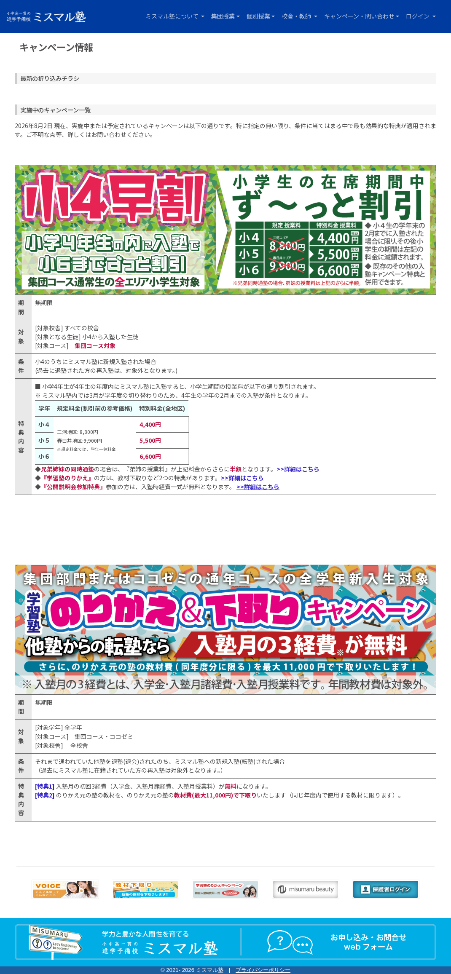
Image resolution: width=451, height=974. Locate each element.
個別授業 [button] (258, 16)
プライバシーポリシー (263, 970)
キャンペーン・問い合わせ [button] (359, 16)
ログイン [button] (418, 16)
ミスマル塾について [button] (172, 16)
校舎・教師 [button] (297, 16)
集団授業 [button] (223, 16)
